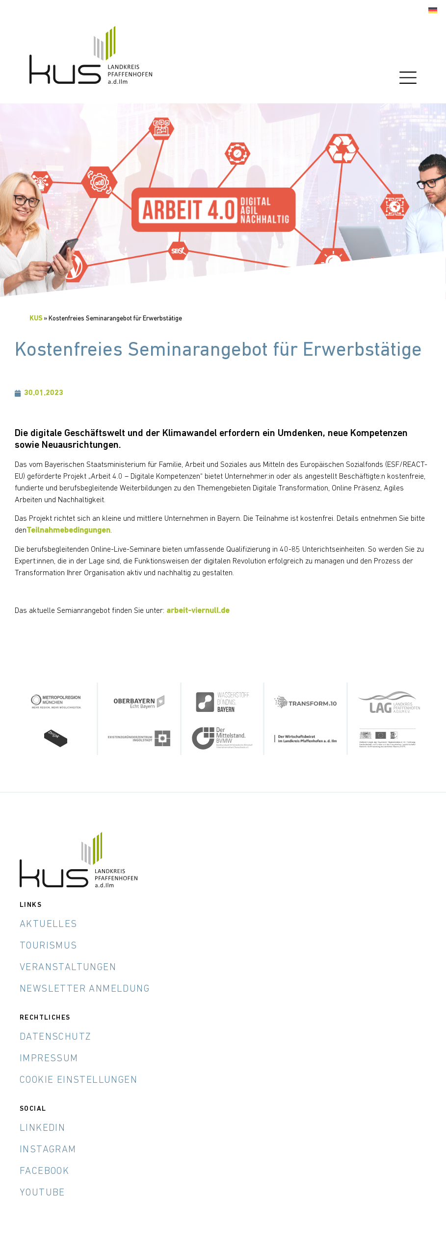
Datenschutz (55, 1037)
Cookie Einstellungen (78, 1080)
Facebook (44, 1171)
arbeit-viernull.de (198, 611)
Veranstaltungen (68, 968)
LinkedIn (42, 1128)
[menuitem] (432, 10)
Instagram (48, 1150)
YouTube (42, 1193)
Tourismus (49, 946)
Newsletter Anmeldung (85, 989)
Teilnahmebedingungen (68, 531)
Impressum (49, 1059)
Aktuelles (49, 924)
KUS (35, 319)
